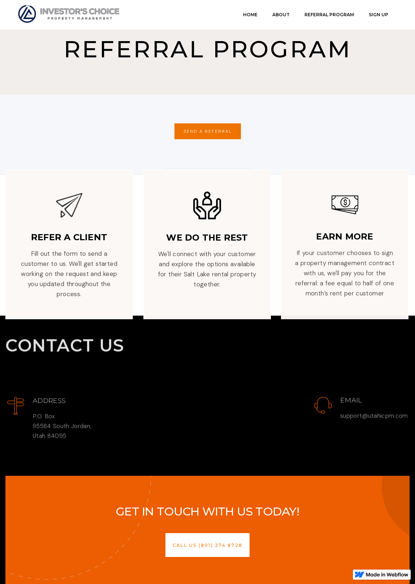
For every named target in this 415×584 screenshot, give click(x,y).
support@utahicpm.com (374, 416)
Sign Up (378, 14)
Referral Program (329, 14)
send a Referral (207, 131)
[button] (207, 545)
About (281, 14)
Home (250, 14)
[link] (68, 14)
